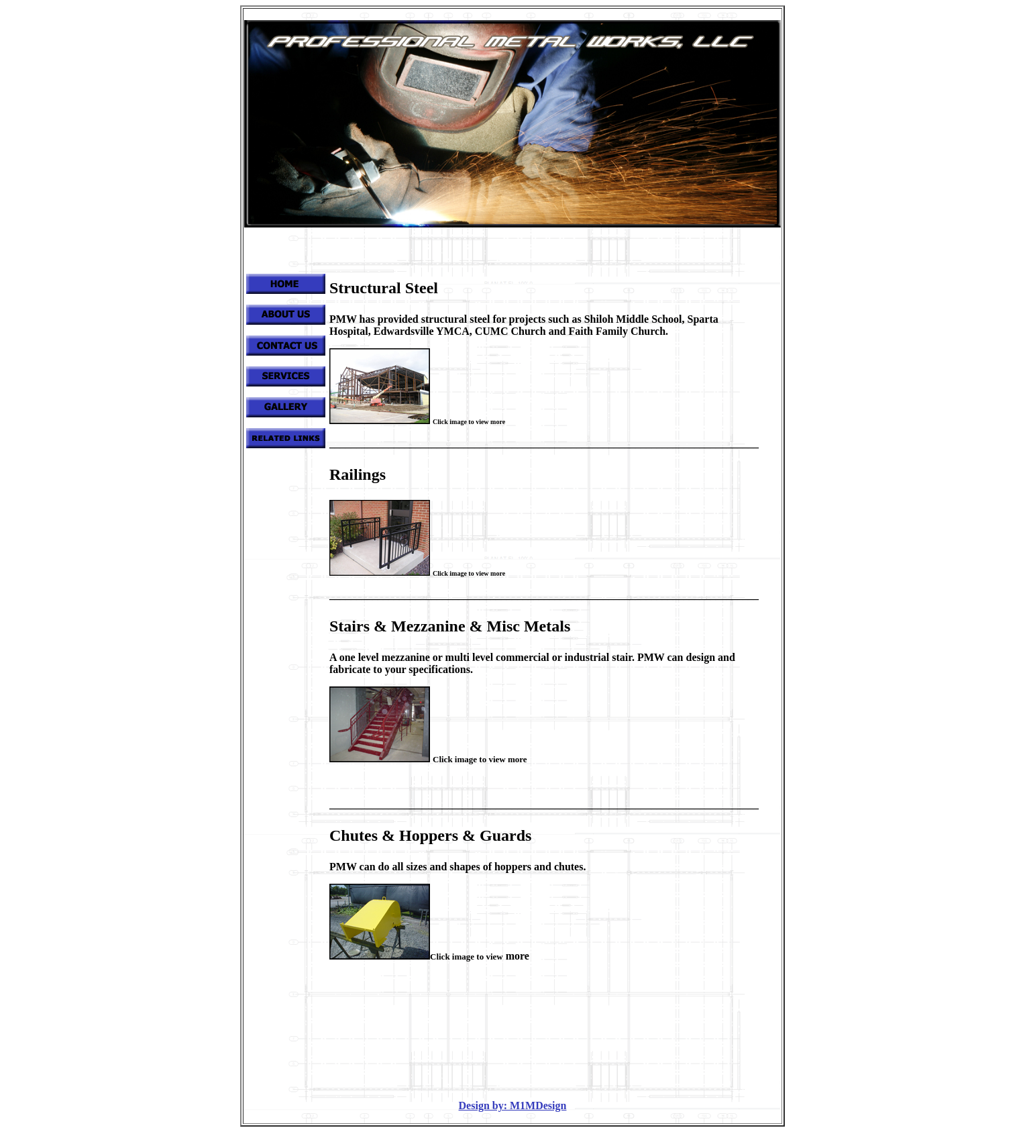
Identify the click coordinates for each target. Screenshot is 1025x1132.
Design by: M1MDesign (513, 1105)
